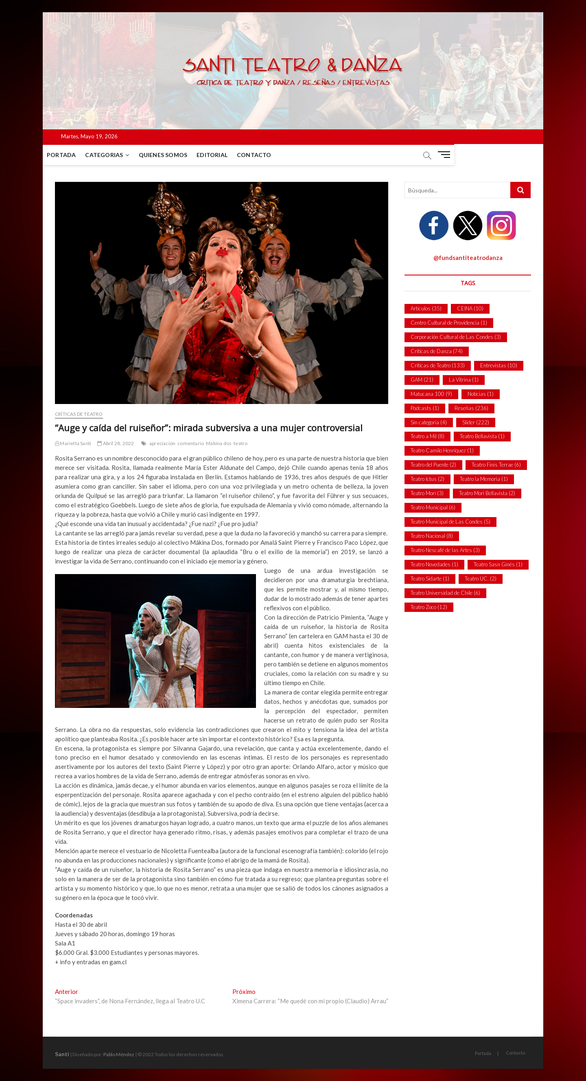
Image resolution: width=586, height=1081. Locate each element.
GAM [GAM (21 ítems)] (422, 379)
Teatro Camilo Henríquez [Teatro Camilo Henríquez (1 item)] (442, 450)
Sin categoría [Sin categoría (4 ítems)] (429, 422)
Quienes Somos (175, 154)
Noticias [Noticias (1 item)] (481, 394)
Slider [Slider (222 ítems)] (475, 422)
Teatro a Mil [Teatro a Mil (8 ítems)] (427, 436)
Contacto (266, 154)
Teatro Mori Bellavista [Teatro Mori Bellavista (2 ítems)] (487, 493)
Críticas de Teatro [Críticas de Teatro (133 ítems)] (438, 365)
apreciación (162, 443)
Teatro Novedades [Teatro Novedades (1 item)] (434, 564)
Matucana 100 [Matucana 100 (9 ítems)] (431, 394)
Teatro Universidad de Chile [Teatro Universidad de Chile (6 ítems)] (445, 593)
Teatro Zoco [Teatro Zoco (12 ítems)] (429, 607)
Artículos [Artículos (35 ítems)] (426, 308)
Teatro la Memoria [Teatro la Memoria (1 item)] (484, 479)
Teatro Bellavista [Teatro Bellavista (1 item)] (482, 436)
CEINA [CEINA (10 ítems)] (470, 308)
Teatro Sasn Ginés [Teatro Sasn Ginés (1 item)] (498, 564)
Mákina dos (219, 443)
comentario (190, 443)
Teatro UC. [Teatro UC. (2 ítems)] (480, 578)
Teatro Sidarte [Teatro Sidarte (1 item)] (430, 578)
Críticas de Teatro (79, 414)
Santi (62, 1053)
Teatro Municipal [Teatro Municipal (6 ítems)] (433, 507)
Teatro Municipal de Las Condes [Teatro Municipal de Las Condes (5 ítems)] (450, 521)
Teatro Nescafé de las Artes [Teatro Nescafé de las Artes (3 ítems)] (445, 550)
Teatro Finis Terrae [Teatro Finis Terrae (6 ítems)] (496, 464)
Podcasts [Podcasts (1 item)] (425, 408)
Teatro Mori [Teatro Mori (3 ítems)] (427, 493)
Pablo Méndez (118, 1054)
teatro (240, 443)
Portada (73, 154)
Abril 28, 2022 (115, 443)
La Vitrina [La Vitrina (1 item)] (464, 379)
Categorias (116, 154)
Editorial (224, 154)
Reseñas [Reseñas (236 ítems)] (471, 408)
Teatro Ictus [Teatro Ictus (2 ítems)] (427, 479)
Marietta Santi (73, 443)
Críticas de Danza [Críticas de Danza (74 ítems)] (437, 351)
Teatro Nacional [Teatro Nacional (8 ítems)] (432, 536)
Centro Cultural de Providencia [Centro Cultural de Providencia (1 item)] (449, 322)
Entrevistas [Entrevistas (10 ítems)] (498, 365)
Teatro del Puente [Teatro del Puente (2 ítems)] (433, 464)
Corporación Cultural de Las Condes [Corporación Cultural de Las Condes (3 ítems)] (456, 337)
